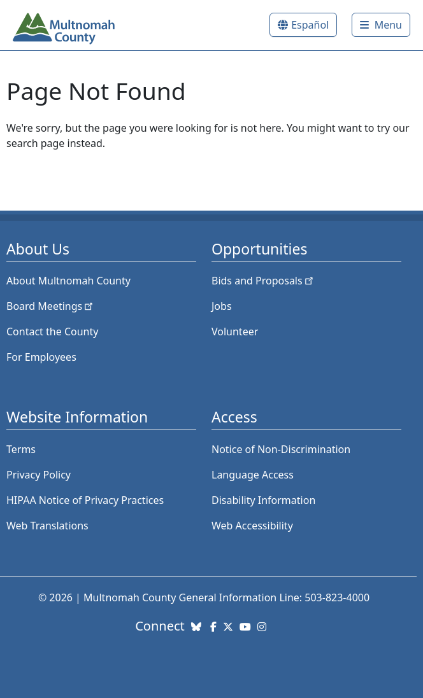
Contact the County (52, 332)
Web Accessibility (252, 526)
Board (50, 306)
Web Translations (47, 526)
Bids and (263, 281)
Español (310, 25)
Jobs (222, 306)
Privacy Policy (38, 475)
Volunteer (235, 332)
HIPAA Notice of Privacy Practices (85, 500)
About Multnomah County (68, 281)
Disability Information (263, 500)
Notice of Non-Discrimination (281, 449)
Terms (21, 449)
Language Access (253, 475)
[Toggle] (381, 25)
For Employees (41, 357)
